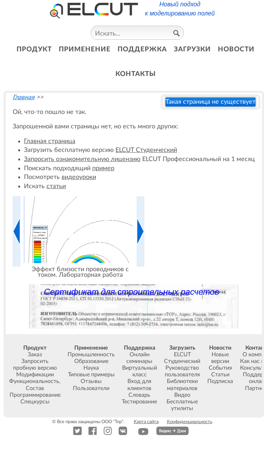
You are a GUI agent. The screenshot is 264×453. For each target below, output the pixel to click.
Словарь (139, 395)
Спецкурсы (35, 401)
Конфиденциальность (189, 422)
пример (103, 168)
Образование (91, 361)
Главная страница (49, 141)
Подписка (220, 381)
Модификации (35, 374)
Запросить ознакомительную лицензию (82, 159)
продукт (34, 49)
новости (236, 49)
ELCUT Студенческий (146, 150)
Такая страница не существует (210, 102)
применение (85, 49)
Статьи (220, 374)
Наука (91, 368)
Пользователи (91, 388)
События (220, 368)
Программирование (35, 395)
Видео (182, 395)
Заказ (35, 354)
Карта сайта (146, 422)
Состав (35, 388)
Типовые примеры (91, 374)
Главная (23, 97)
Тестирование (139, 401)
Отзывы (91, 381)
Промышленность (91, 354)
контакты (135, 74)
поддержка (142, 49)
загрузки (192, 49)
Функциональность (34, 381)
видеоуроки (79, 177)
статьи (56, 186)
